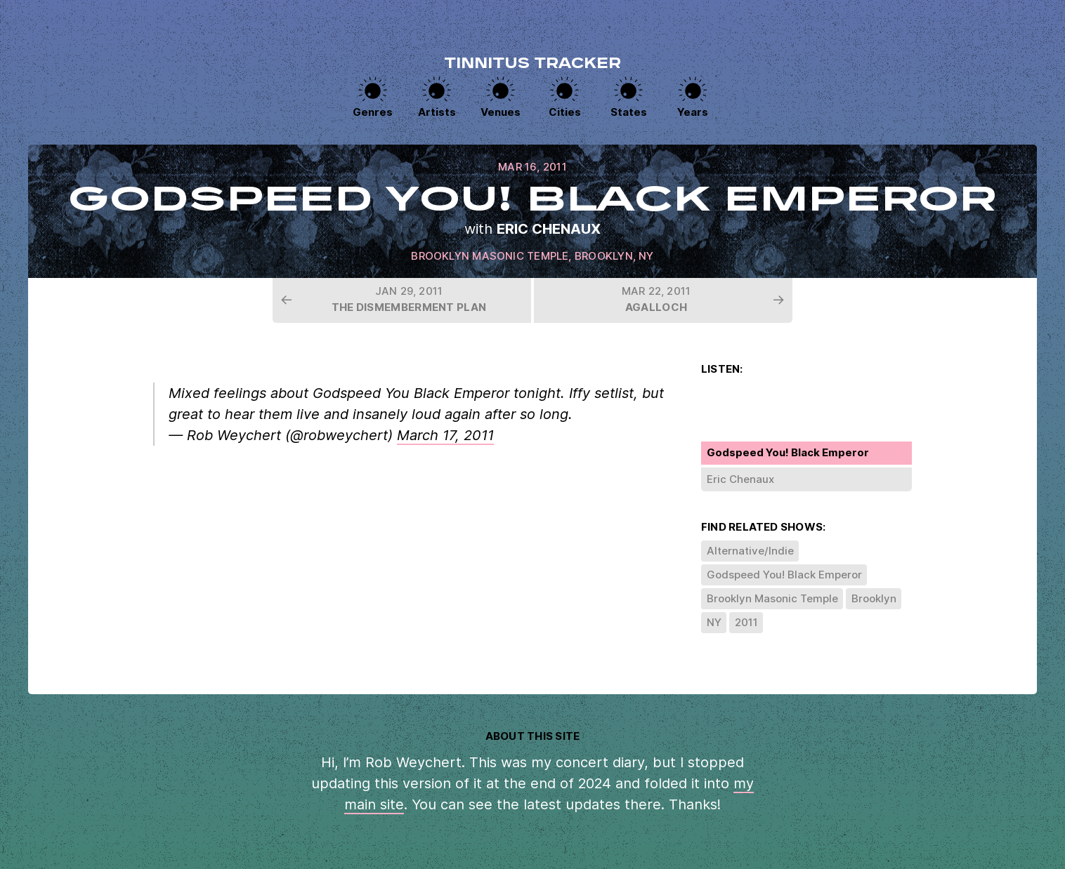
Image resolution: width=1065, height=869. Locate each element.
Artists (437, 112)
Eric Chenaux (549, 228)
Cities (565, 112)
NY (646, 256)
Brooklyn (604, 256)
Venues (501, 112)
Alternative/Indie (750, 550)
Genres (373, 112)
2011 (746, 622)
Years (692, 112)
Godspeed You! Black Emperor (784, 574)
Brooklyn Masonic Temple (489, 256)
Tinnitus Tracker (532, 65)
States (628, 112)
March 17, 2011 (445, 435)
